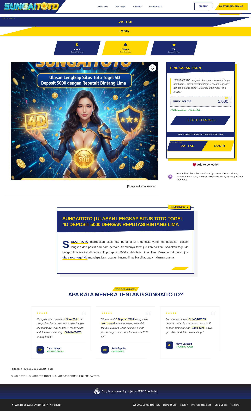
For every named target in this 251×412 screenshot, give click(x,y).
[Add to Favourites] (152, 68)
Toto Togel (120, 6)
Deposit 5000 (155, 6)
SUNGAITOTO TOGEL (40, 377)
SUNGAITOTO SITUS (65, 377)
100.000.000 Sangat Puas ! (38, 369)
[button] (36, 406)
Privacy (184, 405)
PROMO (137, 6)
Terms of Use (169, 405)
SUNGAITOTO (18, 377)
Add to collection (205, 166)
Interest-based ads (201, 405)
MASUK (203, 6)
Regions (235, 405)
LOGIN (219, 146)
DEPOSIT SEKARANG (200, 120)
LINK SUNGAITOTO (89, 377)
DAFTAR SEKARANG (231, 6)
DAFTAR (125, 21)
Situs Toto (102, 6)
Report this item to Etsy (141, 187)
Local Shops (221, 405)
